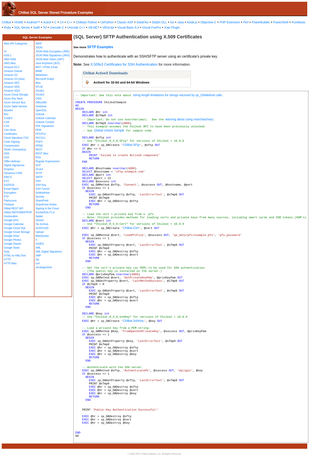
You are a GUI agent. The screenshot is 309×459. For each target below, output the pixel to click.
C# (62, 22)
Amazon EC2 (11, 67)
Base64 (8, 110)
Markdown (41, 75)
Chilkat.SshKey (133, 320)
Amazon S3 (10, 75)
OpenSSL (41, 110)
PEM (38, 129)
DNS (6, 153)
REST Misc (42, 153)
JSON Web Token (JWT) (49, 59)
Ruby (7, 27)
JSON (38, 47)
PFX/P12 (40, 133)
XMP (38, 255)
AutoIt (47, 22)
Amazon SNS (12, 86)
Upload (39, 232)
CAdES (8, 118)
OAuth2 (39, 94)
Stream (39, 220)
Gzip (6, 251)
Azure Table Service (15, 106)
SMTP (39, 177)
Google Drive (11, 235)
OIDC (38, 98)
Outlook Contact (44, 122)
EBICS (8, 177)
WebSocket (42, 235)
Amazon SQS (12, 90)
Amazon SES (11, 82)
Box (6, 114)
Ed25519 (9, 184)
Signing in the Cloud (47, 208)
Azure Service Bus (14, 102)
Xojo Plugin (172, 27)
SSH (38, 181)
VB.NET (93, 27)
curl (37, 263)
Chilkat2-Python (86, 22)
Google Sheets (12, 243)
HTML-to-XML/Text (15, 255)
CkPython (107, 22)
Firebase (9, 204)
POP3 (38, 141)
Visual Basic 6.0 (128, 27)
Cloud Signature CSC (16, 137)
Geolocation (11, 216)
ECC (6, 181)
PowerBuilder (261, 22)
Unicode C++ (76, 27)
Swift (36, 27)
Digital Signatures (14, 165)
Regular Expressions (47, 161)
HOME (18, 22)
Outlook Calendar (45, 118)
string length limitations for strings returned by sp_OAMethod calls (177, 95)
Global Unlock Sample (109, 130)
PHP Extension (230, 22)
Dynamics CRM (13, 173)
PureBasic (299, 22)
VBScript (108, 27)
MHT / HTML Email (46, 67)
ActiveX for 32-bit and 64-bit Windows (121, 82)
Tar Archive (41, 224)
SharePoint (41, 200)
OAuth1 (39, 90)
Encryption (10, 192)
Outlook (39, 114)
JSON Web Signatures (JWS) (52, 55)
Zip (37, 259)
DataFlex (143, 22)
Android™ (33, 22)
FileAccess (10, 200)
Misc (38, 82)
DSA (6, 157)
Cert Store (10, 129)
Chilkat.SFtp (131, 145)
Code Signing (12, 141)
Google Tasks (12, 247)
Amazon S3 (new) (14, 78)
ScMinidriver (42, 192)
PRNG (39, 145)
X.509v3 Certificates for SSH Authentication (124, 64)
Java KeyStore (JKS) (47, 63)
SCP (38, 165)
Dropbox (9, 169)
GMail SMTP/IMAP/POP (18, 212)
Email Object (11, 188)
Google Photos (12, 239)
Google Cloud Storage (17, 232)
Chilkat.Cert (131, 228)
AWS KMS (10, 59)
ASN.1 (8, 55)
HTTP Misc (10, 263)
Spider (39, 216)
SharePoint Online (46, 204)
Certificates (10, 133)
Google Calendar (14, 224)
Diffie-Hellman (12, 161)
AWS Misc (10, 63)
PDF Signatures (44, 126)
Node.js (192, 22)
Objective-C (208, 22)
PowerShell (281, 22)
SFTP (38, 173)
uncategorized (43, 267)
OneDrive (41, 106)
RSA (38, 157)
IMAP (38, 43)
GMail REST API (13, 208)
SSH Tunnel (42, 188)
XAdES (39, 243)
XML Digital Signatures (48, 251)
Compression (11, 145)
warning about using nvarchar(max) (189, 119)
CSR (6, 122)
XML (38, 247)
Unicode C (57, 27)
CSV (6, 126)
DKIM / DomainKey (15, 149)
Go (172, 22)
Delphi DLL (159, 22)
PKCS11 (40, 137)
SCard (39, 169)
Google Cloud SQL (15, 228)
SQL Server (22, 27)
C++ (70, 22)
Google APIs (11, 220)
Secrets (39, 196)
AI (5, 51)
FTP (6, 196)
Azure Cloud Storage (16, 94)
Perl (246, 22)
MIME (38, 71)
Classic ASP (125, 22)
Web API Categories (15, 43)
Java (180, 22)
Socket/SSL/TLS (45, 212)
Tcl (45, 27)
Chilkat (6, 22)
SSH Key (40, 184)
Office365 (41, 102)
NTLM (39, 86)
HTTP (7, 259)
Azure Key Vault (13, 98)
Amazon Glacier (13, 71)
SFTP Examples (100, 47)
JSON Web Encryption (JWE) (52, 51)
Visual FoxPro (151, 27)
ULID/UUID (42, 228)
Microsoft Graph (44, 78)
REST (38, 149)
